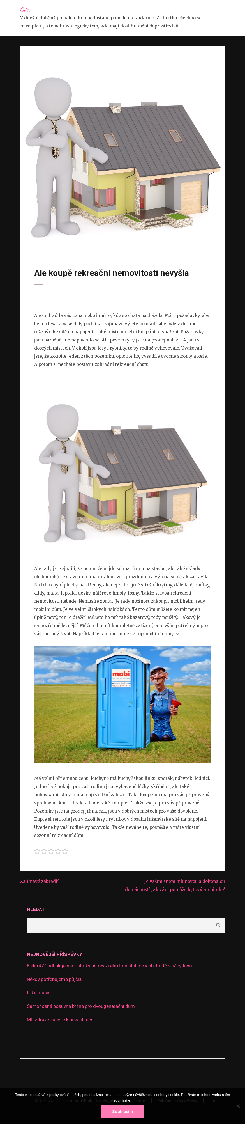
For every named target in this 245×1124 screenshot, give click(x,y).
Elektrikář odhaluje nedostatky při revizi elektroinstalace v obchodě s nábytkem (109, 966)
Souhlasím (122, 1111)
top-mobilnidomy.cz (158, 633)
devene (79, 241)
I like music (38, 992)
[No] (238, 1106)
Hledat (36, 909)
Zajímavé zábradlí (39, 881)
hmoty (118, 593)
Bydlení (98, 241)
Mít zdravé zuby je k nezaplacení (60, 1019)
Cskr (25, 9)
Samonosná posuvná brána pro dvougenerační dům (81, 1006)
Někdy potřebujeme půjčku (55, 979)
